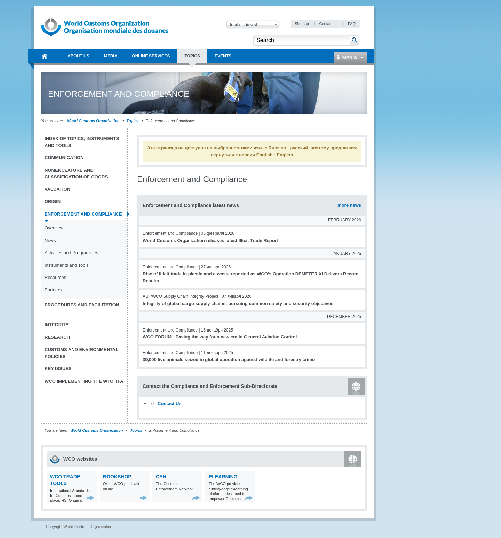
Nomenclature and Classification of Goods (76, 173)
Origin (53, 201)
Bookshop (117, 476)
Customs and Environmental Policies (81, 353)
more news (349, 205)
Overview (54, 228)
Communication (64, 157)
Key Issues (58, 368)
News (50, 240)
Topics (133, 121)
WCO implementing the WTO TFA (84, 381)
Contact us (329, 24)
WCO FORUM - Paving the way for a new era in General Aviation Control (220, 337)
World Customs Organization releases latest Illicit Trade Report (210, 240)
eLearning (223, 476)
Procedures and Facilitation (82, 304)
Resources (55, 277)
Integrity (57, 324)
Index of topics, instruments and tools (82, 142)
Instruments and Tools (67, 265)
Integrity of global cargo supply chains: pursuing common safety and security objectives (238, 303)
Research (57, 337)
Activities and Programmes (71, 252)
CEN (161, 476)
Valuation (57, 189)
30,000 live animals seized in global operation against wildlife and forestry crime (229, 359)
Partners (53, 290)
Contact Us (170, 403)
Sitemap (302, 24)
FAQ (352, 24)
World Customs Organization (93, 121)
